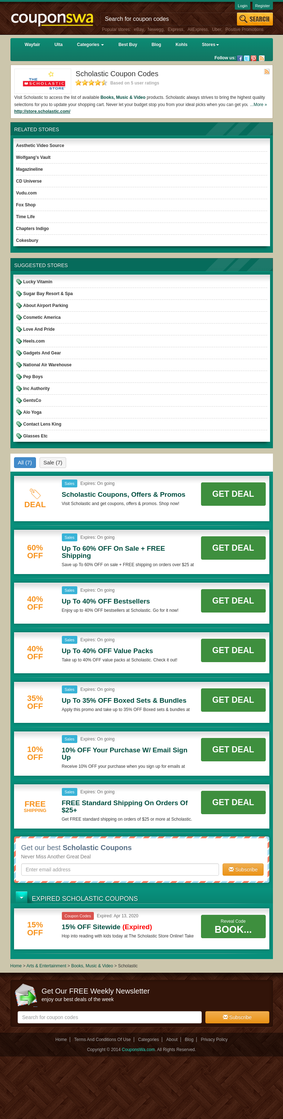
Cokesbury (27, 240)
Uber (216, 29)
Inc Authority (36, 388)
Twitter (247, 58)
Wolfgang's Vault (33, 157)
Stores (210, 44)
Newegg (156, 29)
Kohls (181, 44)
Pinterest (253, 58)
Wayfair (32, 44)
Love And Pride (39, 329)
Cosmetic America (42, 317)
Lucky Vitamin (38, 281)
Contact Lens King (42, 424)
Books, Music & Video (122, 97)
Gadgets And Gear (42, 353)
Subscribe (243, 869)
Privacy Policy (214, 1039)
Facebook (240, 58)
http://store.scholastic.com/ (42, 111)
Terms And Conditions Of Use (102, 1039)
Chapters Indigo (32, 228)
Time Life (25, 216)
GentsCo (32, 400)
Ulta (58, 44)
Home (16, 965)
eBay (138, 29)
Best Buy (127, 44)
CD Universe (29, 181)
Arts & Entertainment (47, 965)
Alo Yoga (32, 412)
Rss (262, 58)
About (171, 1039)
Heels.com (34, 341)
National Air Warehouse (47, 364)
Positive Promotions (244, 29)
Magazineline (29, 169)
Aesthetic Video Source (40, 145)
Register (262, 6)
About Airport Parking (45, 305)
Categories (90, 44)
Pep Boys (33, 376)
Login (242, 6)
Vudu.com (26, 193)
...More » (258, 104)
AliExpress (197, 29)
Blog (156, 44)
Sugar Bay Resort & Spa (48, 293)
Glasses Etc (35, 436)
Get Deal (233, 494)
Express (175, 29)
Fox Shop (26, 204)
